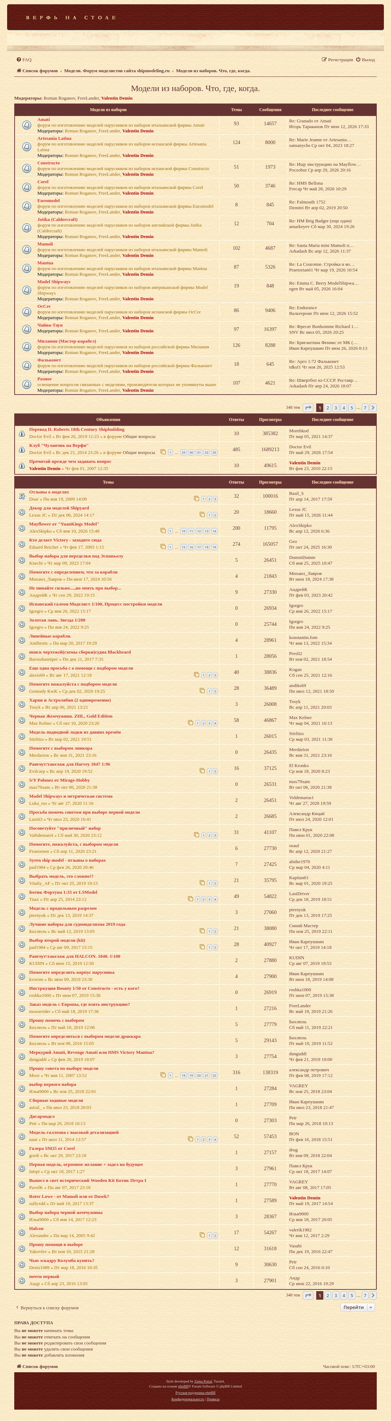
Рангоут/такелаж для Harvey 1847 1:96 (69, 764)
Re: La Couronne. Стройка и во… (322, 264)
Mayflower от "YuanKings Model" (64, 524)
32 (206, 452)
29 (183, 452)
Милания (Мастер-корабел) (66, 341)
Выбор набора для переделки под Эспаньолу (76, 556)
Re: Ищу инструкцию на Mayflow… (325, 164)
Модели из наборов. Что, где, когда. (195, 88)
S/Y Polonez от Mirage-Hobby (59, 780)
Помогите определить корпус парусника (72, 972)
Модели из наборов (108, 109)
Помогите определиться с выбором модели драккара (85, 1036)
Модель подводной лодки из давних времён (75, 732)
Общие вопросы (139, 436)
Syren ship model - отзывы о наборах (67, 860)
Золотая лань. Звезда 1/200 (57, 620)
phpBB (183, 1386)
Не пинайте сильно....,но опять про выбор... (75, 588)
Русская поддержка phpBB (195, 1393)
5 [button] (351, 408)
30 (191, 452)
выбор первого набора (52, 1084)
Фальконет (49, 360)
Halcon (36, 1228)
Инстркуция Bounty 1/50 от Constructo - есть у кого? (84, 988)
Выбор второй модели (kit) (57, 940)
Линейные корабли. (50, 636)
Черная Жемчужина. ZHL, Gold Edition (71, 716)
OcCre (44, 306)
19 (214, 547)
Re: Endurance (303, 307)
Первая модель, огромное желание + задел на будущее (86, 1164)
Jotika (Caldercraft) (57, 219)
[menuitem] (23, 59)
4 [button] (344, 408)
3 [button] (335, 408)
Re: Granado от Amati (310, 120)
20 (199, 1075)
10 (183, 531)
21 (206, 1075)
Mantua (45, 262)
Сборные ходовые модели (56, 1100)
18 (206, 547)
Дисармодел (41, 1116)
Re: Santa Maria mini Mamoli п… (321, 245)
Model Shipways (54, 281)
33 (214, 452)
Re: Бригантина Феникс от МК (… (323, 342)
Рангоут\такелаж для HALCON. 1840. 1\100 (74, 956)
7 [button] (365, 408)
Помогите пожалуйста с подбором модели (73, 684)
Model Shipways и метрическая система (71, 796)
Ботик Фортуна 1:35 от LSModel (63, 892)
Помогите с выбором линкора (60, 748)
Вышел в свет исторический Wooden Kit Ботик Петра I (87, 1180)
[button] (308, 407)
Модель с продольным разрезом (63, 908)
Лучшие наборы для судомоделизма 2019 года (77, 924)
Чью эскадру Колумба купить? (61, 1260)
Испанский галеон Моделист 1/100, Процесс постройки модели (95, 604)
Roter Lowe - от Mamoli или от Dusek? (69, 1196)
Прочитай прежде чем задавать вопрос (70, 461)
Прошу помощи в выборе (56, 1244)
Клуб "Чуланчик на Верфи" (59, 445)
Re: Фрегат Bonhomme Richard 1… (323, 326)
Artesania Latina (54, 138)
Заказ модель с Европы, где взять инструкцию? (79, 1004)
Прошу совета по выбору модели (63, 1068)
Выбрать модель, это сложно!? (61, 876)
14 (214, 531)
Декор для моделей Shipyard (59, 508)
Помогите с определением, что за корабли (73, 572)
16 (191, 547)
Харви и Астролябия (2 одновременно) (70, 700)
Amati (43, 119)
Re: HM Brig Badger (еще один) (320, 220)
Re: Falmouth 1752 (307, 202)
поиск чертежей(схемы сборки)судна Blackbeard (80, 652)
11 (191, 531)
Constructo (48, 162)
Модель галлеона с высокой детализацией (74, 1132)
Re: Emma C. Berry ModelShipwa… (324, 283)
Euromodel (48, 200)
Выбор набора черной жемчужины (66, 1212)
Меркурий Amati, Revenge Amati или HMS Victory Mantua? (91, 1052)
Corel (42, 181)
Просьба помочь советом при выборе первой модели (84, 812)
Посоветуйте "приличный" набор (65, 828)
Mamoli (45, 244)
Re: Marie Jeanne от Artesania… (320, 139)
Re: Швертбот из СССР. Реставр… (323, 380)
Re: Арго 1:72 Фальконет (314, 361)
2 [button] (328, 408)
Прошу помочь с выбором (56, 1020)
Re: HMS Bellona (306, 183)
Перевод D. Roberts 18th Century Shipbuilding (77, 429)
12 (199, 531)
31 (199, 452)
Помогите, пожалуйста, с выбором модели (73, 844)
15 (183, 547)
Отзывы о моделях (49, 492)
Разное (44, 378)
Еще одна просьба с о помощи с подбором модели (81, 668)
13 (206, 531)
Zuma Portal (203, 1381)
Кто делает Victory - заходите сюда (65, 540)
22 (214, 1075)
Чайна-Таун (50, 325)
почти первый (44, 1276)
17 (199, 547)
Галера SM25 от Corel (52, 1148)
